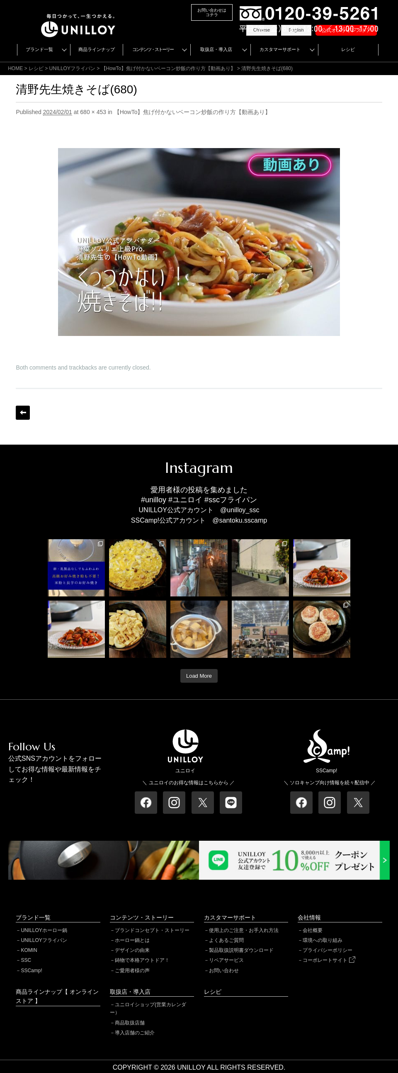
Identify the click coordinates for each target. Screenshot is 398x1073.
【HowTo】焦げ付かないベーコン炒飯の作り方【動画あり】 (168, 68)
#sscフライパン (230, 500)
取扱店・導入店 (216, 49)
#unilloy (153, 500)
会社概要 (313, 930)
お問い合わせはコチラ (211, 12)
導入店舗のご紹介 (135, 1033)
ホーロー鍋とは (132, 940)
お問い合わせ (224, 970)
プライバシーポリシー (327, 950)
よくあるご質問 (226, 940)
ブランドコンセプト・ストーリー (152, 930)
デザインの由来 (132, 950)
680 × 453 (93, 112)
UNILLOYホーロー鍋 (44, 930)
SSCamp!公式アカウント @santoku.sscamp (199, 520)
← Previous (23, 413)
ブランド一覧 (39, 49)
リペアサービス (226, 960)
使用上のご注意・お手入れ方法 (244, 930)
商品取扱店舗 (130, 1023)
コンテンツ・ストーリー (152, 49)
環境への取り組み (322, 940)
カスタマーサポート (280, 49)
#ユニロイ (185, 500)
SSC (26, 960)
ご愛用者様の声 (132, 970)
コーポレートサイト (329, 960)
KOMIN (29, 950)
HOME (15, 68)
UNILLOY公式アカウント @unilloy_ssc (199, 509)
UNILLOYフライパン (44, 940)
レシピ (348, 49)
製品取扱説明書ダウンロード (241, 950)
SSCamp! (31, 970)
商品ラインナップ (96, 49)
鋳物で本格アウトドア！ (142, 960)
